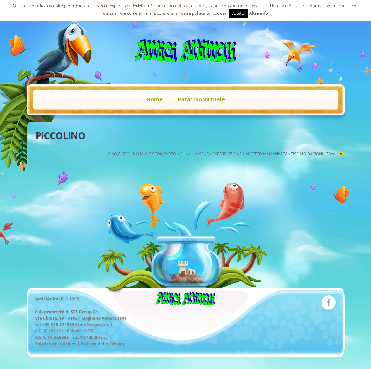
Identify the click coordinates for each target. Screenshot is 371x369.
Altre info (258, 13)
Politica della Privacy (103, 343)
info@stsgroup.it (95, 324)
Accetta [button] (238, 13)
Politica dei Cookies (55, 343)
